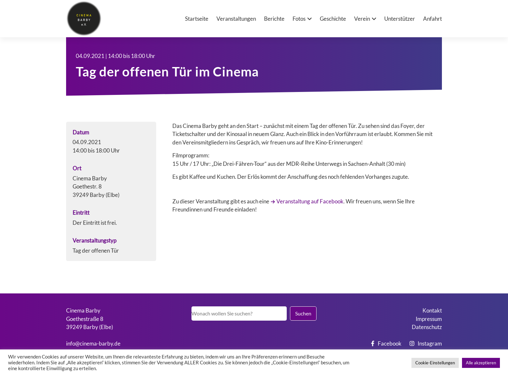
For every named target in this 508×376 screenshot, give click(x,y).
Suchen (303, 313)
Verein (362, 18)
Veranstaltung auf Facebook (309, 201)
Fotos (299, 18)
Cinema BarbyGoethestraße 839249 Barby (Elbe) (89, 318)
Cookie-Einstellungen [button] (435, 362)
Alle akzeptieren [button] (481, 362)
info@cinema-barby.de (93, 343)
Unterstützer (399, 18)
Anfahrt (432, 18)
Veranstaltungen (236, 18)
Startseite (196, 18)
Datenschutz (427, 327)
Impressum (429, 318)
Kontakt (432, 310)
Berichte (274, 18)
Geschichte (333, 18)
